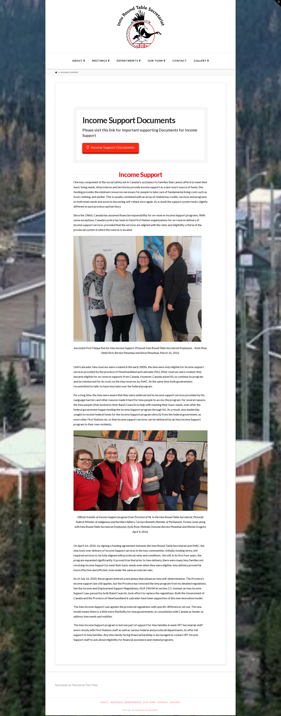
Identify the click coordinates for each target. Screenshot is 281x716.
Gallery (175, 703)
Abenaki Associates (146, 711)
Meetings (116, 703)
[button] (277, 3)
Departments (133, 703)
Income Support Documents (112, 147)
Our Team (149, 703)
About (104, 703)
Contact (163, 703)
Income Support (69, 72)
